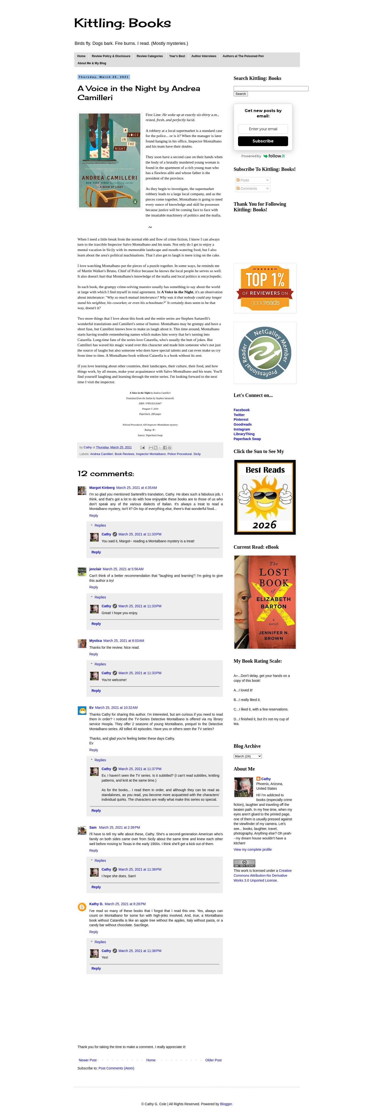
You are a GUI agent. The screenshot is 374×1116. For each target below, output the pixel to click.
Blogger (226, 1104)
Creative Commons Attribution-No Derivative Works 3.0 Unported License (263, 875)
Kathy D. (96, 904)
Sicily (196, 454)
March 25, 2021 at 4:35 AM (136, 488)
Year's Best (177, 56)
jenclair (95, 569)
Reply (93, 516)
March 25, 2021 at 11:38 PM (140, 869)
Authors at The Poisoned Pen (243, 56)
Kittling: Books (122, 22)
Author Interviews (203, 56)
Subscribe (263, 141)
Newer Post (87, 1060)
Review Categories (150, 56)
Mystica (95, 641)
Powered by (263, 156)
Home (81, 56)
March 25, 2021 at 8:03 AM (123, 641)
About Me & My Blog (92, 63)
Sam (93, 827)
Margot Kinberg (102, 488)
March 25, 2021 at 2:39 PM (119, 827)
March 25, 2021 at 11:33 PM (140, 534)
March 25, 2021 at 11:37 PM (140, 769)
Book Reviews (124, 454)
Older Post (213, 1060)
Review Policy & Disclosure (111, 56)
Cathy (106, 534)
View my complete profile (253, 849)
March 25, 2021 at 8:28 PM (125, 904)
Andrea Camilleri (101, 454)
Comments (247, 188)
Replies (100, 526)
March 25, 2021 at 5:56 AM (123, 569)
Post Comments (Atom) (116, 1068)
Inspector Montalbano (151, 454)
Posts (243, 180)
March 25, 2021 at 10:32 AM (116, 708)
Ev (91, 708)
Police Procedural (179, 454)
